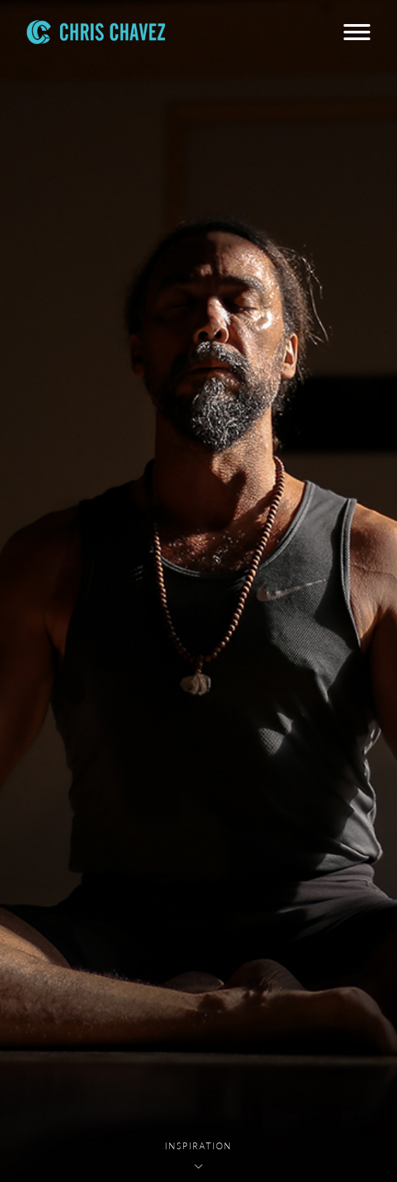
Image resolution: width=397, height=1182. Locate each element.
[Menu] (357, 32)
